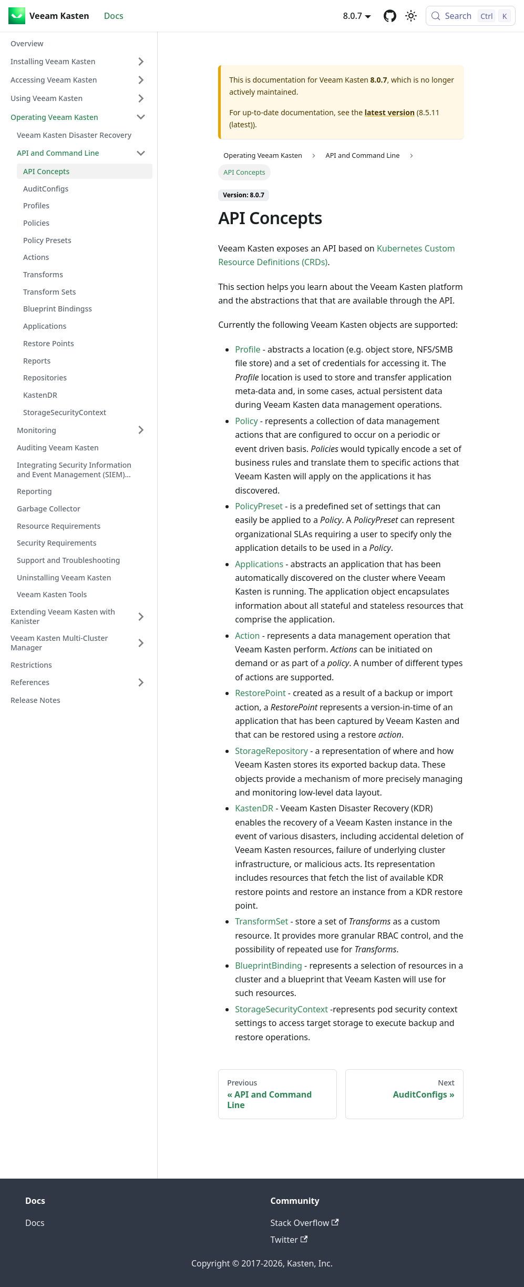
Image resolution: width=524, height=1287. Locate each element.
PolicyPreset (259, 506)
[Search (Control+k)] (471, 16)
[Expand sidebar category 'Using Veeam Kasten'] (140, 98)
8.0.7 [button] (352, 16)
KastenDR (254, 808)
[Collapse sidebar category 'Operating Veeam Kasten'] (140, 116)
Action (247, 635)
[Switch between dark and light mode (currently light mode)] (411, 15)
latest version (390, 112)
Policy (246, 421)
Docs (114, 16)
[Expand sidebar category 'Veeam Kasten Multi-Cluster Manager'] (140, 642)
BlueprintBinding (268, 965)
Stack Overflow (305, 1223)
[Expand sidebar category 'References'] (140, 682)
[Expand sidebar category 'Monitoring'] (140, 429)
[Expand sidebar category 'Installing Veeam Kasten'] (140, 61)
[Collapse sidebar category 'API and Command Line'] (140, 153)
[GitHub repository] (390, 15)
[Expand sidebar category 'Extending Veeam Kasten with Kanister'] (140, 616)
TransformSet (261, 921)
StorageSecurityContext (281, 1009)
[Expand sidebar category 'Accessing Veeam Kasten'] (140, 80)
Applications (259, 564)
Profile (247, 349)
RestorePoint (260, 693)
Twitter (289, 1239)
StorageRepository (271, 751)
